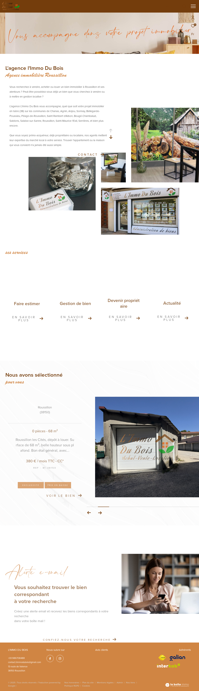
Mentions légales (105, 682)
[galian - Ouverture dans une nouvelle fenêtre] (177, 658)
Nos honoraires (71, 682)
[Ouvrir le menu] (193, 6)
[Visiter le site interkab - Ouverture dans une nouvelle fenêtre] (168, 666)
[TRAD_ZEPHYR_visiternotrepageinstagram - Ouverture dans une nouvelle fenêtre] (60, 658)
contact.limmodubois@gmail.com (24, 662)
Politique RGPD (71, 685)
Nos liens (131, 682)
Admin (120, 682)
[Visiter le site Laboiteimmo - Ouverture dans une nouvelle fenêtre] (177, 685)
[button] (99, 513)
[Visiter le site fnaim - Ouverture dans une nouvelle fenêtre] (162, 658)
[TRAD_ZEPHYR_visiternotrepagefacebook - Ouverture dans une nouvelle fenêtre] (50, 658)
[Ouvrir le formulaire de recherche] (175, 6)
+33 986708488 (16, 658)
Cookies (86, 686)
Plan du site (88, 682)
